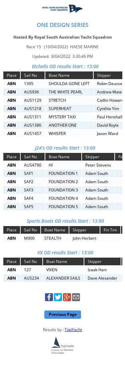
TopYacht (73, 329)
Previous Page (63, 314)
